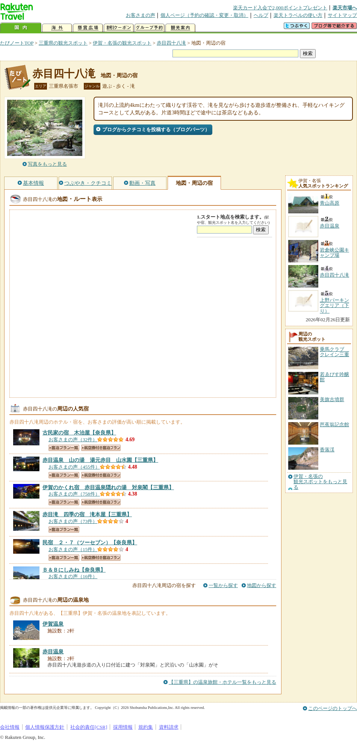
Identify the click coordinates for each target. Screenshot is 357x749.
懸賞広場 (88, 27)
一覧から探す (223, 585)
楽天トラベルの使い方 (298, 15)
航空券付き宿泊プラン (101, 448)
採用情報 (123, 727)
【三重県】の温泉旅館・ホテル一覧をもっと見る (222, 682)
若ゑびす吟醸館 (334, 377)
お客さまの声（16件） (72, 576)
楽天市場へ (345, 7)
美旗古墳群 (332, 399)
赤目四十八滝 (171, 43)
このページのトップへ (332, 708)
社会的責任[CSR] (88, 727)
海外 (57, 27)
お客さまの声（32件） (72, 439)
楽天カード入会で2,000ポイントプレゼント (280, 7)
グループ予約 (150, 27)
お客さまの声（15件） (72, 549)
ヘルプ (261, 15)
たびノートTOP (16, 43)
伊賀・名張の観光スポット (122, 43)
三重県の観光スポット (63, 43)
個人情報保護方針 (44, 727)
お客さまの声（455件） (74, 467)
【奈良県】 (79, 433)
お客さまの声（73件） (72, 521)
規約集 (145, 727)
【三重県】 (100, 460)
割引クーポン (119, 27)
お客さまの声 (140, 15)
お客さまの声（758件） (74, 494)
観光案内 (180, 27)
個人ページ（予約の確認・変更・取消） (204, 15)
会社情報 (10, 727)
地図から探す (261, 585)
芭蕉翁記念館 (334, 424)
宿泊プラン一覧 (63, 448)
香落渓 (327, 449)
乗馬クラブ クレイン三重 (334, 351)
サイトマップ (342, 15)
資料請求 (168, 727)
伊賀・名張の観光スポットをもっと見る (320, 482)
